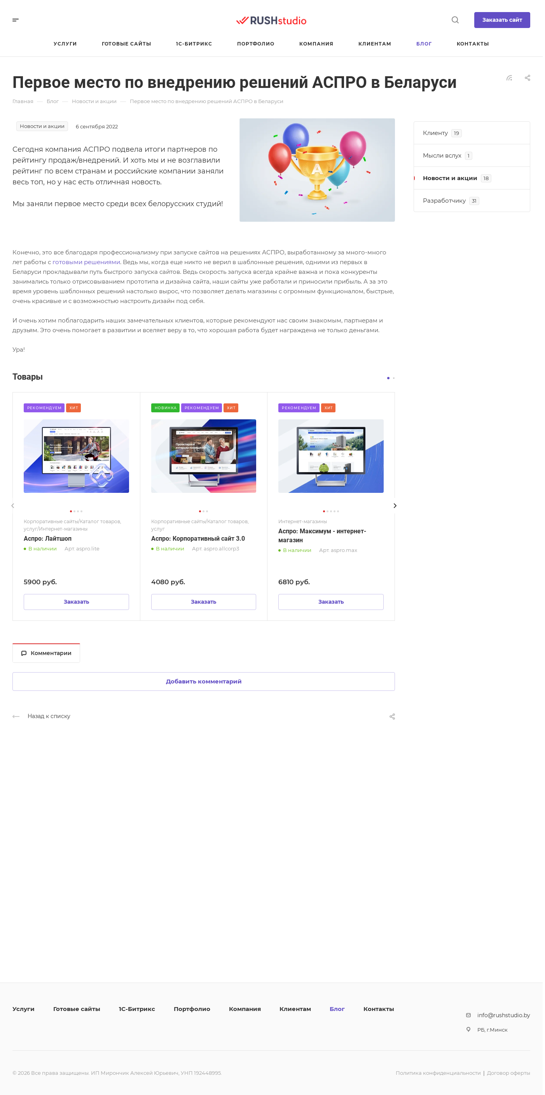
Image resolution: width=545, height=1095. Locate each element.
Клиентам (295, 1009)
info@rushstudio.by (503, 1015)
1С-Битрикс (137, 1009)
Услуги (23, 1009)
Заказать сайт (502, 19)
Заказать (76, 601)
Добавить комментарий (204, 681)
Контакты (378, 1009)
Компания (245, 1009)
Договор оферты (508, 1073)
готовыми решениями (86, 262)
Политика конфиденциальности (438, 1073)
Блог (337, 1009)
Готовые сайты (76, 1009)
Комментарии (46, 653)
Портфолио (192, 1009)
